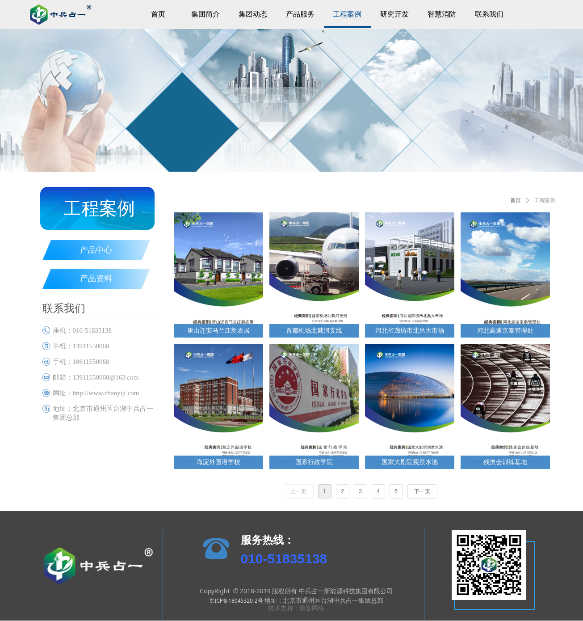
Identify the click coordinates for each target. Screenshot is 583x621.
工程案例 (545, 200)
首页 (515, 200)
